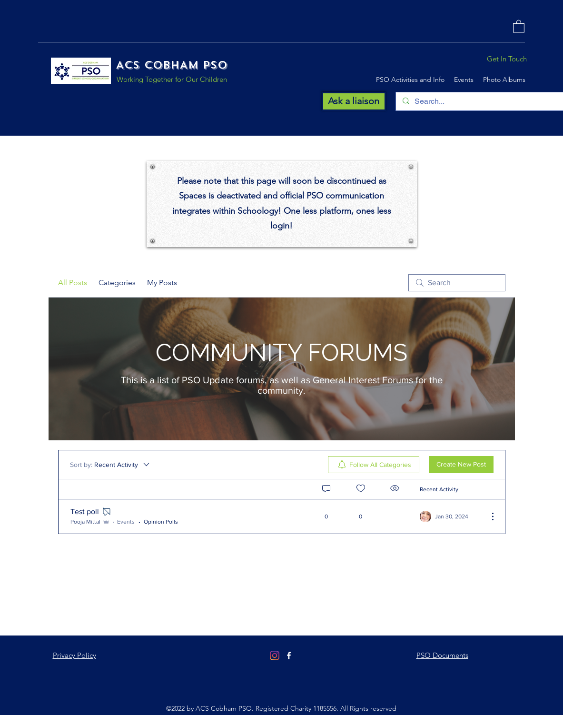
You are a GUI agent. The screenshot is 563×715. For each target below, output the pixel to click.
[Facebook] (289, 655)
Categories (117, 282)
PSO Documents (442, 655)
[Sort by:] (110, 464)
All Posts (72, 282)
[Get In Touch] (506, 59)
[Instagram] (274, 655)
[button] (518, 26)
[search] (456, 282)
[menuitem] (373, 464)
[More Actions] (488, 516)
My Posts (162, 282)
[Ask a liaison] (354, 101)
